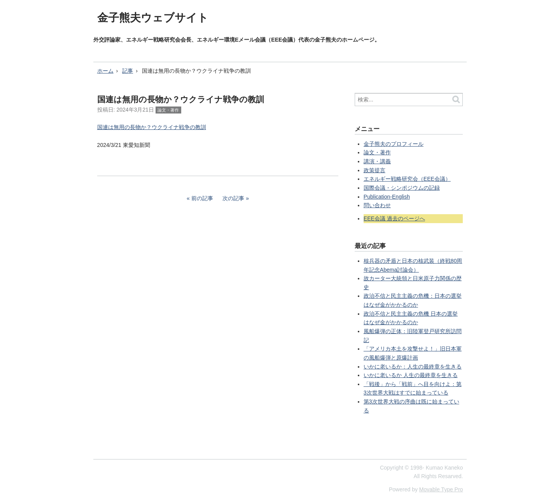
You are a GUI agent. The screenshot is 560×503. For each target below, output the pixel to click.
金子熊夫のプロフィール (394, 144)
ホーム (105, 71)
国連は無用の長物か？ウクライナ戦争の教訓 (151, 127)
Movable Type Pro (441, 489)
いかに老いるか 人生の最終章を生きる (411, 375)
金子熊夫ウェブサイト (152, 18)
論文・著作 (168, 110)
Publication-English (387, 197)
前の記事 (202, 198)
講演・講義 (377, 161)
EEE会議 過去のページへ (394, 218)
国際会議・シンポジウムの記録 (402, 188)
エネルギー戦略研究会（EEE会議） (407, 179)
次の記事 (233, 198)
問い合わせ (377, 205)
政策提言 (374, 170)
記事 (127, 71)
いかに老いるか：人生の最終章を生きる (413, 366)
